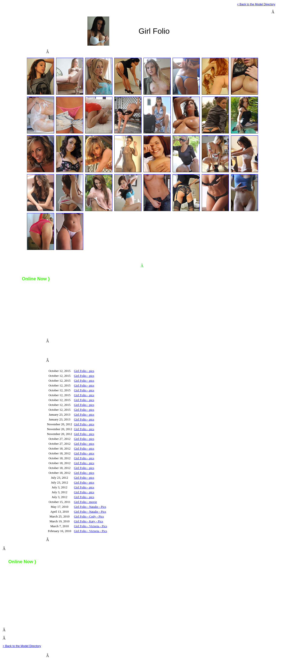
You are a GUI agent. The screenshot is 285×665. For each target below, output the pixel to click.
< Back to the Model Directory (256, 4)
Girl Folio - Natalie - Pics (90, 507)
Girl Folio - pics (84, 371)
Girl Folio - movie (85, 502)
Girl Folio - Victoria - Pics (90, 526)
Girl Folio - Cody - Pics (89, 516)
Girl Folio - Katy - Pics (88, 521)
